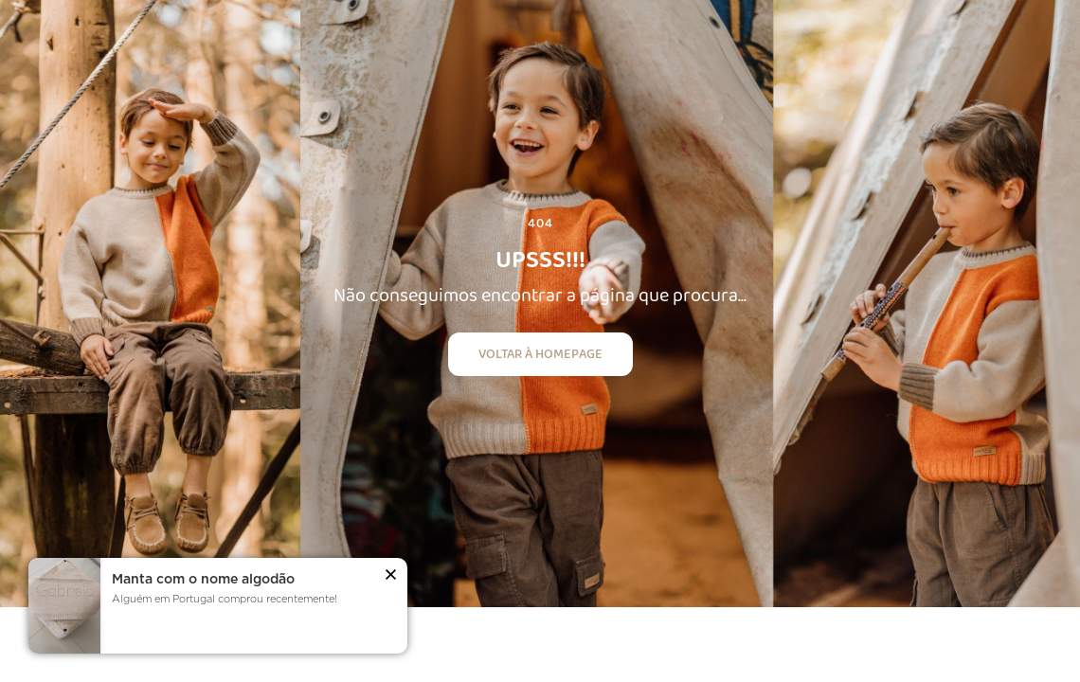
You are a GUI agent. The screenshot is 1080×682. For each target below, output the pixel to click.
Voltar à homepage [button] (540, 353)
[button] (390, 577)
